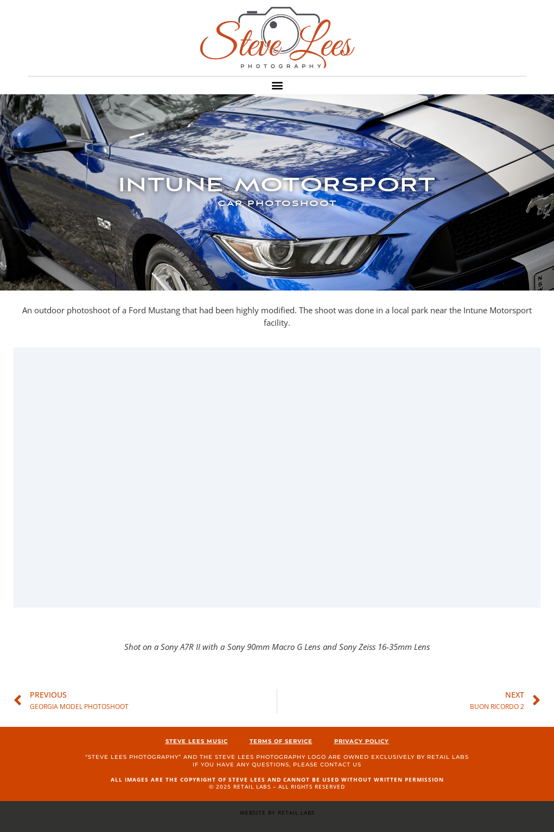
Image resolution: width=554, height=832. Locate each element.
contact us (340, 764)
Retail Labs (448, 756)
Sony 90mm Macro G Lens (273, 646)
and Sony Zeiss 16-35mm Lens (376, 646)
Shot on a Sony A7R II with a (174, 646)
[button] (277, 85)
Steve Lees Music (196, 741)
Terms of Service (281, 741)
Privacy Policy (361, 741)
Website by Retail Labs (277, 812)
